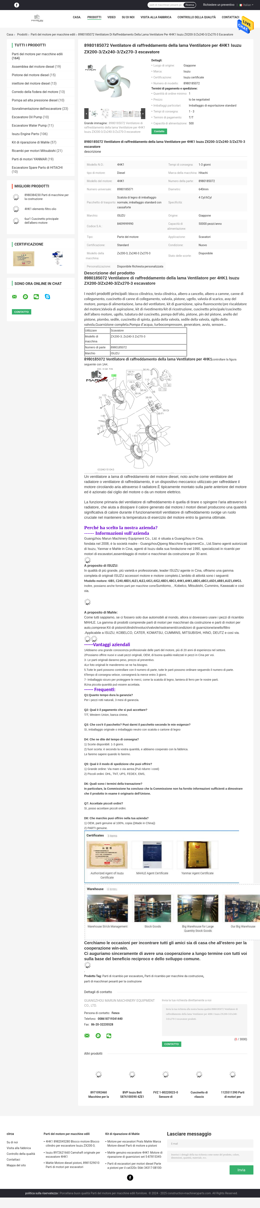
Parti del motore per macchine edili (53, 34)
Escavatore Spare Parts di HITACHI (37, 168)
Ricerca (190, 4)
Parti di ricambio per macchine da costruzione (173, 976)
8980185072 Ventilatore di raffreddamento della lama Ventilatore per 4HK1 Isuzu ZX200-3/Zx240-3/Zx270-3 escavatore (114, 127)
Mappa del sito (16, 1165)
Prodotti (94, 17)
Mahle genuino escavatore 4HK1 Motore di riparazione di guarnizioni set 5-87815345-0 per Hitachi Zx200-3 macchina (135, 1155)
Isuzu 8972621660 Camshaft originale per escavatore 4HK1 (73, 1154)
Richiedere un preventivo (218, 4)
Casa (10, 34)
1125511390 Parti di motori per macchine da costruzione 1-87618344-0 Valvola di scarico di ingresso (232, 1095)
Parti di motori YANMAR (29, 159)
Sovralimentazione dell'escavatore (36, 109)
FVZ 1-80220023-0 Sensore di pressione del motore (165, 1095)
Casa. (77, 17)
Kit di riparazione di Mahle (31, 142)
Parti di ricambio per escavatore (122, 976)
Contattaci (230, 17)
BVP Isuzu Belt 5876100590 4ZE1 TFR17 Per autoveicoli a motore (132, 1095)
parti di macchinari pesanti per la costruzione (113, 981)
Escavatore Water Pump (29, 125)
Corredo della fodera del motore (35, 92)
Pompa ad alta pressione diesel (35, 100)
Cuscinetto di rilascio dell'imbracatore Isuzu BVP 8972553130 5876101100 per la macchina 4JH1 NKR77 (199, 1095)
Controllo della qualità (197, 17)
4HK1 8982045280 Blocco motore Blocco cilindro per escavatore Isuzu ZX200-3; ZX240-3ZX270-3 (72, 1144)
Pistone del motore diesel (30, 75)
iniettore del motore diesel (31, 83)
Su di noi (128, 17)
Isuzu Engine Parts (25, 134)
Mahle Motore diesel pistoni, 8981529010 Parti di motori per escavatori (72, 1165)
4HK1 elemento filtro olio (40, 209)
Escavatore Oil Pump (27, 117)
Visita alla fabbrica (156, 17)
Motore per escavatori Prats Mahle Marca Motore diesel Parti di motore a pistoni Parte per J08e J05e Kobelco (134, 1144)
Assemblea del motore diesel (33, 67)
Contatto (159, 131)
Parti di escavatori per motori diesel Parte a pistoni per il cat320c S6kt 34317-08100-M (134, 1166)
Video (111, 17)
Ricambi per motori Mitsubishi (34, 151)
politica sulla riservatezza (41, 1193)
